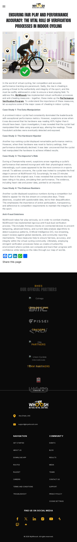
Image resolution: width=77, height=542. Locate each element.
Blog (51, 450)
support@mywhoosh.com (28, 424)
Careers (16, 479)
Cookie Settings (56, 501)
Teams (52, 472)
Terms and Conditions (23, 487)
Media (51, 465)
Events (52, 443)
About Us (17, 450)
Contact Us (54, 479)
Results (52, 457)
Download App (19, 457)
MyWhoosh (21, 95)
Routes (16, 465)
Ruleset (16, 472)
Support (53, 487)
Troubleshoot (20, 494)
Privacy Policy (55, 494)
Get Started (18, 443)
